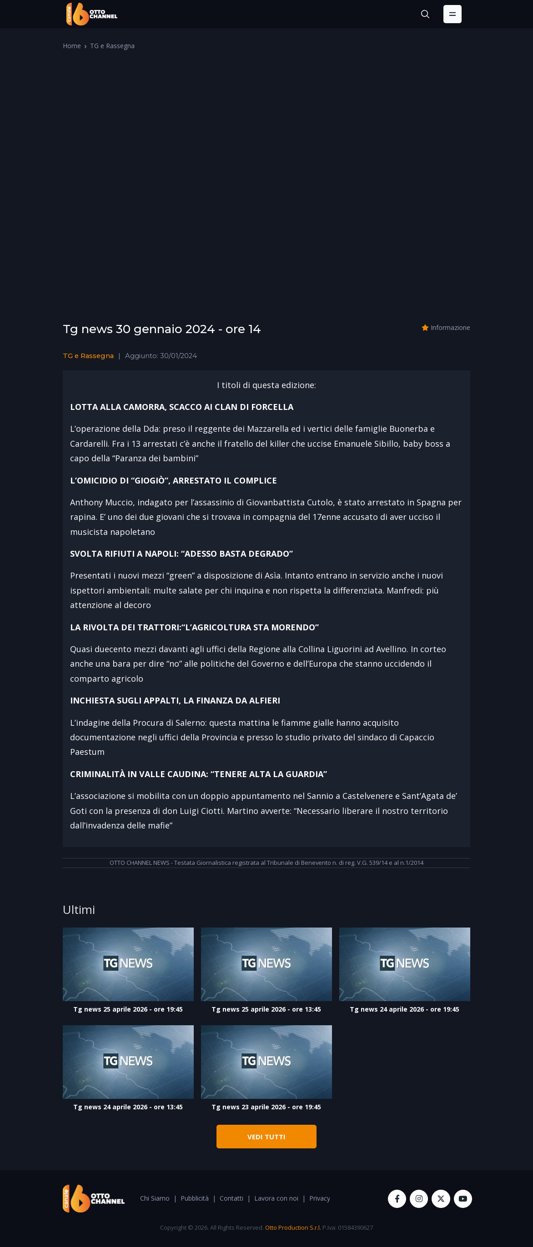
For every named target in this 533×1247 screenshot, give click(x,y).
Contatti (231, 1198)
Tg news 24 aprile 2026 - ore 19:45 (404, 1009)
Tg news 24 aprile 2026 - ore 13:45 (128, 1106)
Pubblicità (195, 1198)
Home (72, 45)
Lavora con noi (276, 1198)
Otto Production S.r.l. (293, 1227)
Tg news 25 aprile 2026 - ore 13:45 (266, 1009)
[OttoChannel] (91, 14)
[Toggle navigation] (452, 14)
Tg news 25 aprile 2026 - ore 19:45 (128, 1009)
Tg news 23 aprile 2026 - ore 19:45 (266, 1106)
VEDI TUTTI (266, 1136)
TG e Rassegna (112, 45)
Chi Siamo (155, 1198)
